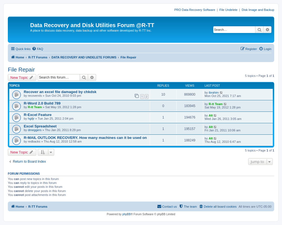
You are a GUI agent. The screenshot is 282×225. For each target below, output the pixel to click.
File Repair (21, 70)
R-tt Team (35, 107)
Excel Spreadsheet (40, 126)
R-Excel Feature (38, 115)
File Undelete (228, 9)
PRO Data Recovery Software (194, 9)
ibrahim (214, 92)
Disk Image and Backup (258, 9)
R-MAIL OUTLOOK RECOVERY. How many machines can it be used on (85, 138)
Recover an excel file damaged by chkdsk (60, 92)
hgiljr (31, 118)
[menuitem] (37, 49)
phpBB (126, 214)
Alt (211, 115)
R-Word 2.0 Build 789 (42, 103)
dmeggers (35, 130)
